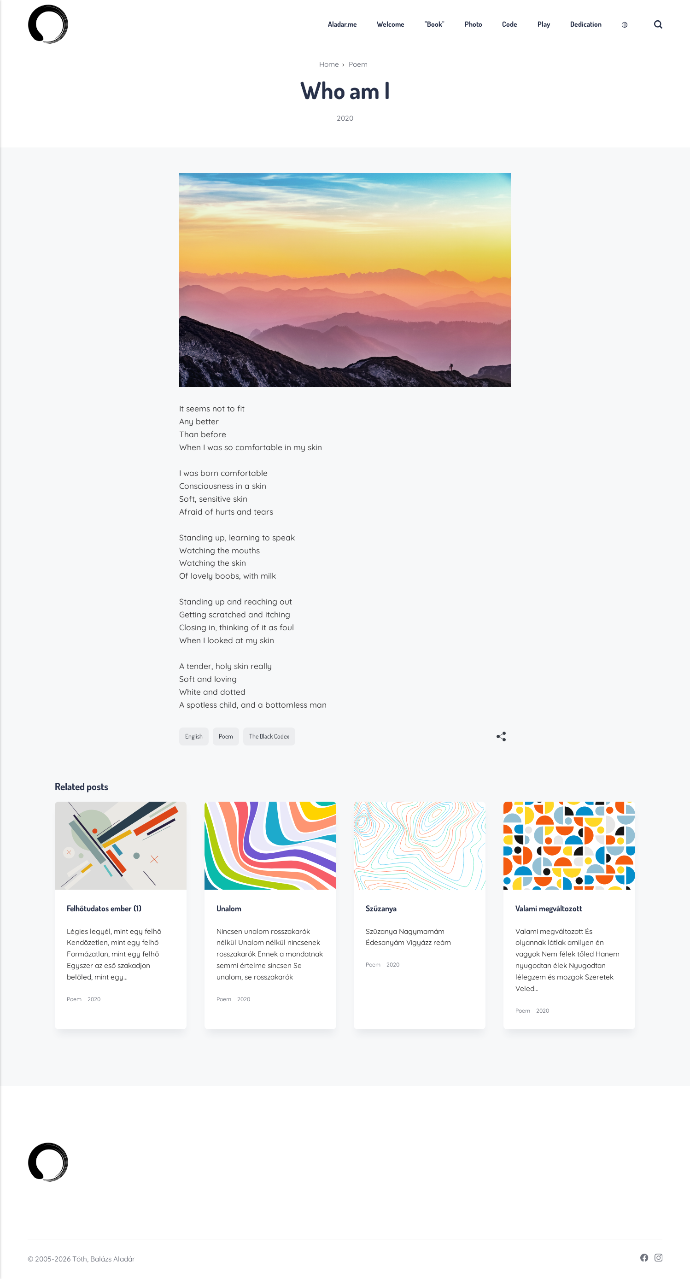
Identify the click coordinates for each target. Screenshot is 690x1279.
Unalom (228, 909)
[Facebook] (641, 1259)
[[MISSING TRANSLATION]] (501, 738)
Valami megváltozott (548, 909)
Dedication (586, 24)
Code (509, 24)
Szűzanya (381, 909)
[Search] (658, 24)
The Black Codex (269, 736)
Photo (473, 24)
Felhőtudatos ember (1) (104, 909)
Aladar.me (342, 24)
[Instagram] (656, 1259)
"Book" (434, 24)
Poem (226, 736)
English (194, 736)
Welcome (390, 24)
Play (544, 24)
